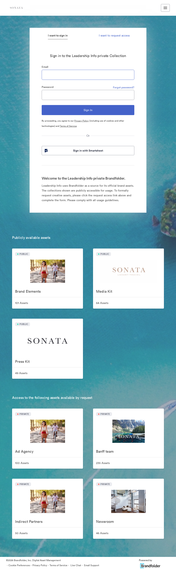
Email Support (91, 565)
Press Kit (22, 361)
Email (45, 67)
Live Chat (75, 565)
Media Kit (104, 291)
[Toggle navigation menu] (165, 8)
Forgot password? (123, 87)
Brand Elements (28, 291)
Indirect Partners (28, 521)
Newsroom (105, 521)
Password (48, 87)
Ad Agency (24, 451)
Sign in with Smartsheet (73, 151)
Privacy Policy (81, 120)
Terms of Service (68, 126)
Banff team (105, 451)
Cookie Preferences (19, 565)
